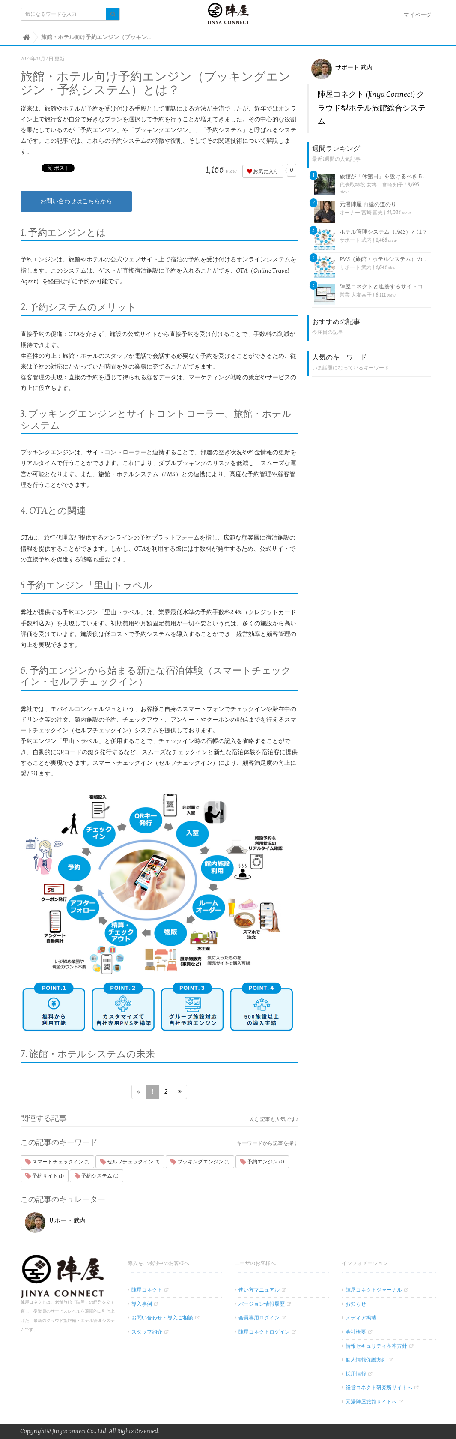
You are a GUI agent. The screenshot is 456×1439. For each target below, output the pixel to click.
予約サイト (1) (44, 1176)
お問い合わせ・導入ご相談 (162, 1318)
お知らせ (356, 1304)
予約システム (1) (97, 1176)
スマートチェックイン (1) (57, 1162)
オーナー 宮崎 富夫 (361, 213)
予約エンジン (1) (262, 1162)
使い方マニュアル (259, 1290)
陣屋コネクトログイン (264, 1332)
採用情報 (356, 1374)
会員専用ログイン (259, 1318)
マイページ (418, 15)
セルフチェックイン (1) (130, 1162)
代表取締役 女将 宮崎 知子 (371, 185)
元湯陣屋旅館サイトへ (371, 1402)
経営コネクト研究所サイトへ (379, 1388)
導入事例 (141, 1304)
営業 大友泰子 (355, 295)
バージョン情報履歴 (261, 1304)
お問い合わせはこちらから (76, 201)
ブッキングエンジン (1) (200, 1162)
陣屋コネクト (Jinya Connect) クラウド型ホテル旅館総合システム (372, 108)
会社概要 (356, 1332)
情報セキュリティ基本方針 (376, 1346)
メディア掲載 (361, 1318)
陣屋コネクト (146, 1290)
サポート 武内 (55, 1220)
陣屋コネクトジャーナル (374, 1290)
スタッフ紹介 (146, 1332)
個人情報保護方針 (366, 1360)
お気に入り (263, 171)
